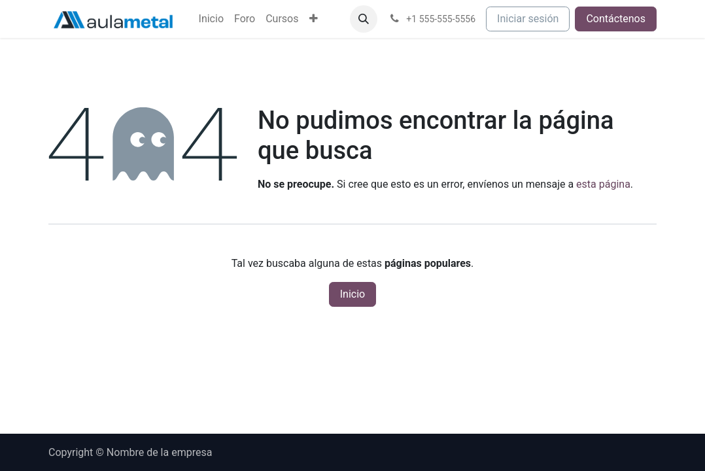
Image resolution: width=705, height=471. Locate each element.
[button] (363, 19)
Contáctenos (615, 18)
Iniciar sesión (528, 18)
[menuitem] (211, 19)
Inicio (352, 294)
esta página (603, 184)
